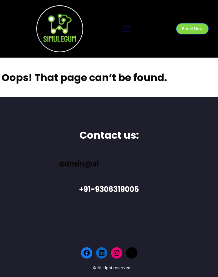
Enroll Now (192, 28)
